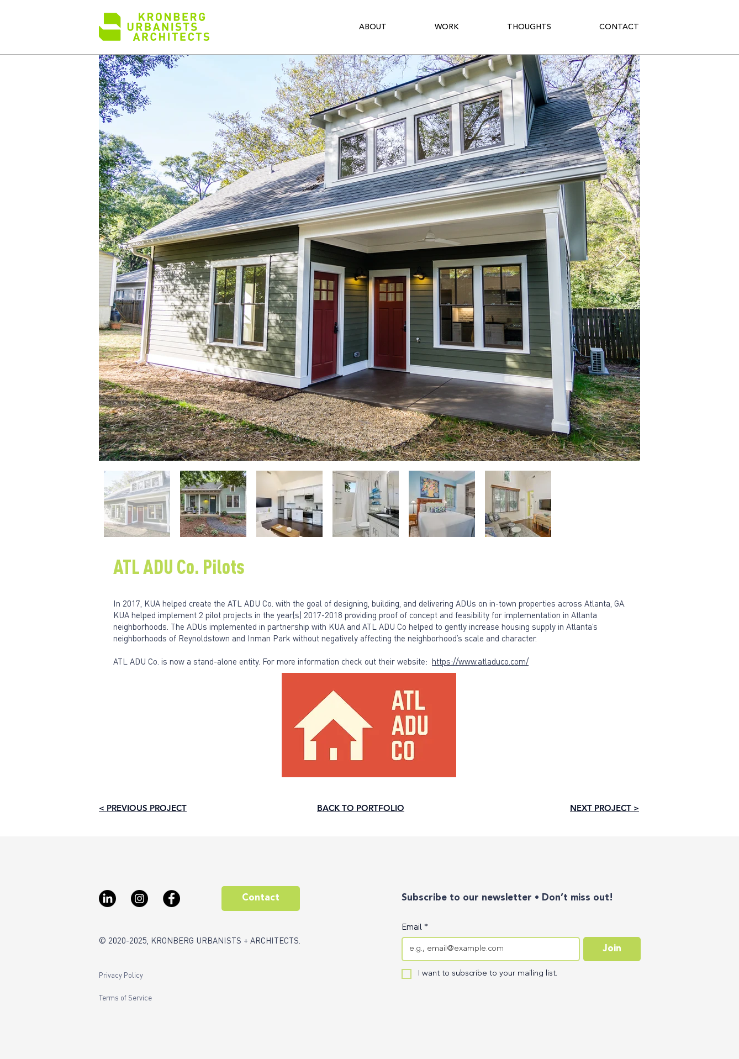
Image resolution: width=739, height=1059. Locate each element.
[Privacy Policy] (121, 975)
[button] (372, 27)
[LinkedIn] (107, 898)
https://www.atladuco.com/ (480, 661)
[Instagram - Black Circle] (139, 898)
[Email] (487, 949)
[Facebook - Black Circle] (171, 898)
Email (415, 926)
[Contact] (260, 898)
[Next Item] (621, 257)
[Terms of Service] (125, 998)
